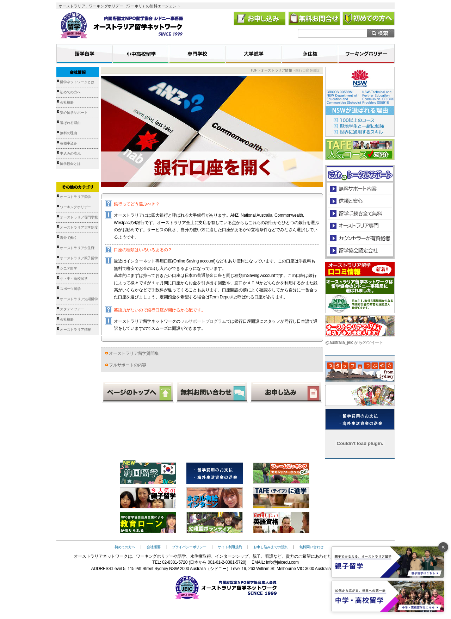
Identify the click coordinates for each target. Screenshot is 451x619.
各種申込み (68, 143)
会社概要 (67, 102)
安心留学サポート (73, 112)
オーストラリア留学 (75, 197)
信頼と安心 (360, 201)
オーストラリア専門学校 (79, 217)
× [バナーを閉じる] (443, 547)
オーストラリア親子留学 (79, 258)
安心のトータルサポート (360, 188)
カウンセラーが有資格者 (359, 238)
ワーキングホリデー (75, 207)
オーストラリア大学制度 (79, 227)
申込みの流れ (70, 153)
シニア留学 (68, 268)
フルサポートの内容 (127, 365)
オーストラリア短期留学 (79, 299)
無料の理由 (68, 133)
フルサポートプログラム (203, 321)
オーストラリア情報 (75, 330)
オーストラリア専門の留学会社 (359, 225)
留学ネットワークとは (77, 82)
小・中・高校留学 (73, 278)
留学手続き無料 (359, 213)
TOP (254, 70)
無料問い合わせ (311, 547)
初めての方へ (70, 92)
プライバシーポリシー (189, 547)
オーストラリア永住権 (77, 248)
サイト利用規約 (230, 547)
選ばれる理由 (70, 123)
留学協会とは (70, 164)
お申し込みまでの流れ (270, 547)
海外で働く (68, 238)
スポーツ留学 (70, 289)
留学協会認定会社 (359, 250)
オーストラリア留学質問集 (134, 353)
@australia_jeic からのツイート (354, 342)
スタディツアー (72, 309)
